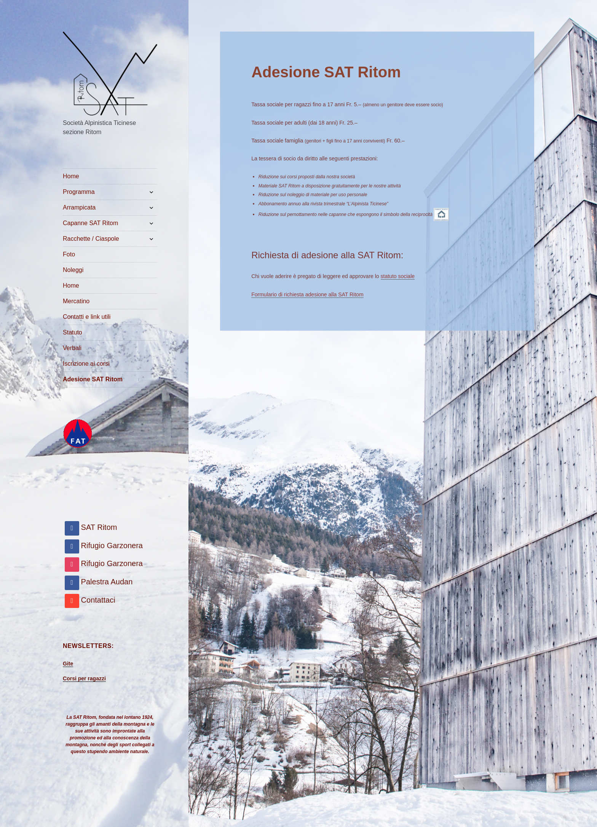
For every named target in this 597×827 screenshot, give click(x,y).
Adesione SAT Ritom (93, 379)
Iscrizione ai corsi (86, 363)
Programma (79, 192)
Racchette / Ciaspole (91, 238)
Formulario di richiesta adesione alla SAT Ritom (307, 294)
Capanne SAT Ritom (90, 223)
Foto (69, 254)
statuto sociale (398, 276)
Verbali (72, 348)
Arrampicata (79, 207)
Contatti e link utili (86, 317)
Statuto (72, 332)
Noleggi (73, 270)
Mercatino (76, 301)
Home (71, 176)
